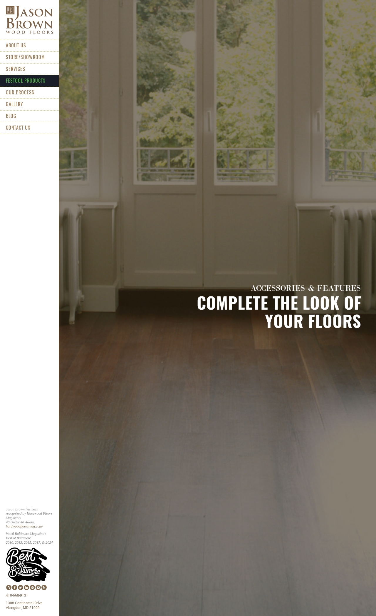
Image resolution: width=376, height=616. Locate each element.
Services (15, 69)
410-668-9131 (17, 595)
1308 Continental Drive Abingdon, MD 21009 (24, 605)
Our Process (20, 92)
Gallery (14, 104)
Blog (11, 116)
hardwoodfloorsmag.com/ (24, 526)
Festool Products (26, 81)
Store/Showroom (25, 57)
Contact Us (18, 128)
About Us (16, 45)
